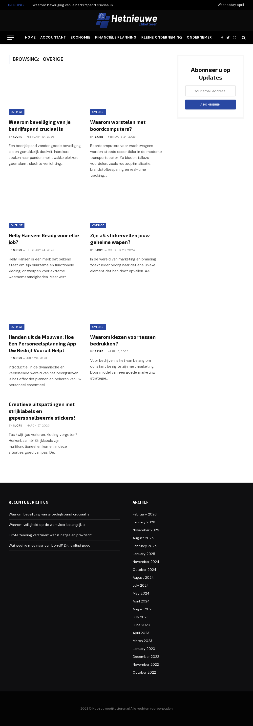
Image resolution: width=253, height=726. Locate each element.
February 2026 (145, 514)
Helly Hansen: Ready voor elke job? (44, 238)
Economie (80, 37)
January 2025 (144, 554)
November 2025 (146, 530)
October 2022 (144, 672)
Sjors (17, 136)
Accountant (53, 37)
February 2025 (145, 546)
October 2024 (144, 569)
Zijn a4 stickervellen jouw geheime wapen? (120, 238)
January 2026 (144, 522)
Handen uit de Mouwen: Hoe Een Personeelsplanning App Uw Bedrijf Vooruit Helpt (42, 343)
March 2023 (142, 641)
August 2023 (143, 609)
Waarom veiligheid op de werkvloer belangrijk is (47, 524)
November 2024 (146, 561)
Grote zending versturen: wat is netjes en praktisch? (51, 535)
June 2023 (141, 625)
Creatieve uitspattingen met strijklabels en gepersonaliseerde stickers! (42, 410)
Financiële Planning (116, 37)
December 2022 (146, 656)
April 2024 (141, 601)
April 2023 (141, 633)
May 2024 (141, 593)
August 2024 (143, 577)
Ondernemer (199, 37)
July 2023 (140, 617)
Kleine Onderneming (161, 37)
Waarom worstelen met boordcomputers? (118, 125)
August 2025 (143, 538)
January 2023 (144, 648)
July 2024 (141, 585)
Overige (16, 112)
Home (30, 37)
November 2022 (146, 664)
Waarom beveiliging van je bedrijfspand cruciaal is (72, 5)
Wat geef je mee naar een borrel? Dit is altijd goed (49, 545)
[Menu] (10, 37)
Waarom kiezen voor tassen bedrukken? (123, 340)
